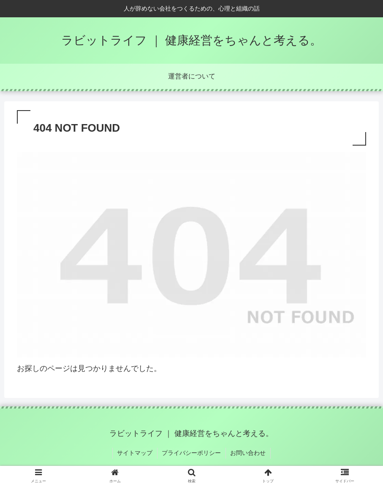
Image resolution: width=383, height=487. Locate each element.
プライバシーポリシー (191, 452)
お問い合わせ (248, 452)
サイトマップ (135, 452)
